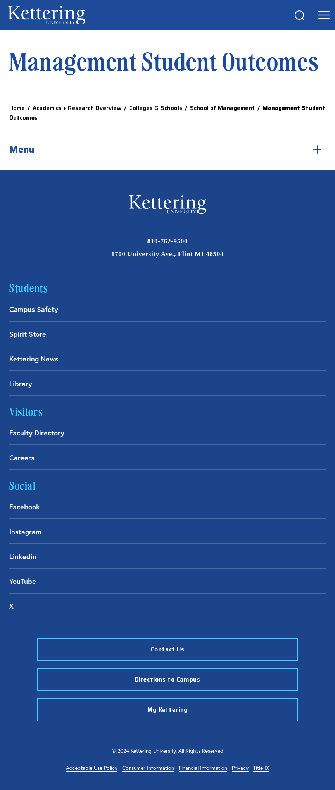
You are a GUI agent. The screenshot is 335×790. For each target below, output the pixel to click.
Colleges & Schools (155, 108)
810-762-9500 (167, 241)
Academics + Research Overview (77, 108)
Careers (22, 457)
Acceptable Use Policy (91, 767)
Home (17, 108)
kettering (46, 15)
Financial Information (203, 767)
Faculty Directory (36, 432)
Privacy (240, 767)
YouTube (22, 581)
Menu (167, 149)
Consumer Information (148, 767)
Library (20, 383)
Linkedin (22, 556)
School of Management (222, 108)
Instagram (25, 531)
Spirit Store (27, 334)
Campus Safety (33, 309)
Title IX (261, 767)
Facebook (24, 506)
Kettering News (34, 358)
